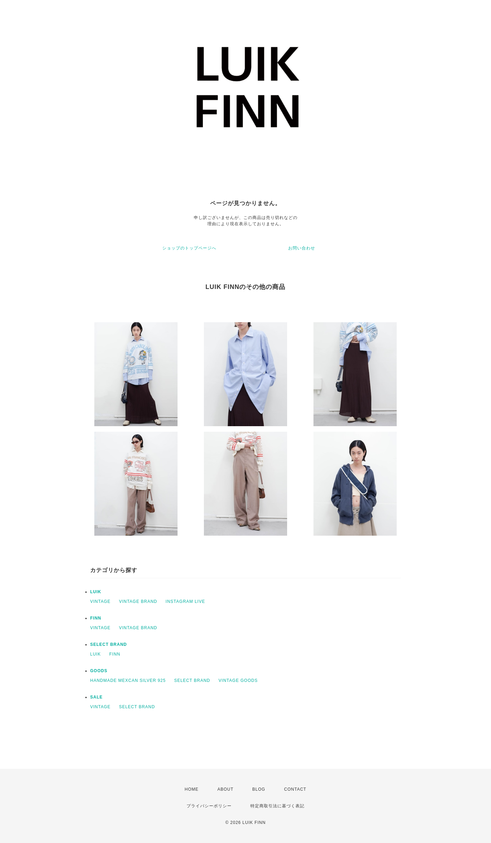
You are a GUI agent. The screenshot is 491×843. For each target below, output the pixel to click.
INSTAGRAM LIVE (185, 601)
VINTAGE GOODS (238, 680)
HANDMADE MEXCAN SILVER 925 (128, 680)
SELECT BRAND (108, 644)
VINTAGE (100, 601)
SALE (96, 697)
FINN (95, 618)
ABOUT (225, 789)
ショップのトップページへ (189, 248)
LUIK (95, 591)
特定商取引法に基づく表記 (277, 806)
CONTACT (295, 789)
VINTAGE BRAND (138, 601)
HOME (192, 789)
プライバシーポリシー (209, 806)
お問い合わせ (301, 248)
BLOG (258, 789)
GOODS (98, 670)
